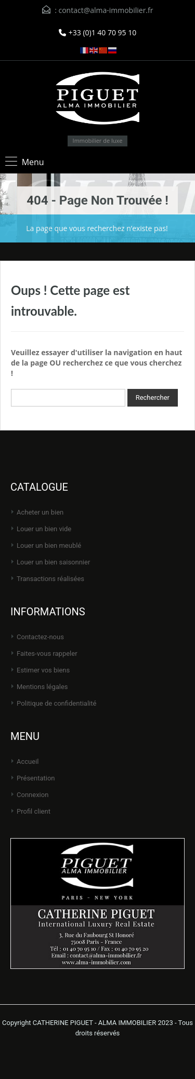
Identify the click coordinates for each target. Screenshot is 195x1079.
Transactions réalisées (50, 579)
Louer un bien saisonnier (53, 562)
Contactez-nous (40, 637)
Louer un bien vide (44, 529)
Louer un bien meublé (49, 545)
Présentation (36, 778)
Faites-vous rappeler (47, 653)
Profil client (33, 811)
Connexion (32, 795)
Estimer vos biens (43, 670)
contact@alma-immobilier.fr (105, 10)
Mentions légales (42, 687)
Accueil (27, 761)
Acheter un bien (40, 512)
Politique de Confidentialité (56, 703)
